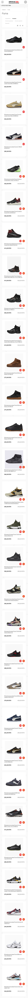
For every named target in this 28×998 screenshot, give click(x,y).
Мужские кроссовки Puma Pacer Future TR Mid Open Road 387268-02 (13, 503)
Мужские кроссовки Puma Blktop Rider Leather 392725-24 (13, 696)
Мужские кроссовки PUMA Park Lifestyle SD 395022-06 (12, 793)
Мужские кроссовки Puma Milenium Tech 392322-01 (13, 955)
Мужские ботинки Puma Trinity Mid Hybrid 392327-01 (12, 567)
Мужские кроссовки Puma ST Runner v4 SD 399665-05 (13, 729)
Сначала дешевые (9, 20)
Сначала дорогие (18, 20)
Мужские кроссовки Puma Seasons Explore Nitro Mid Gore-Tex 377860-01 (13, 341)
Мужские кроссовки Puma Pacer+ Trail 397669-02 (13, 664)
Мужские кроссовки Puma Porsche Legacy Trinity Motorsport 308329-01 (13, 890)
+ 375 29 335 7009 (6, 5)
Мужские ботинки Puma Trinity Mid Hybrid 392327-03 (12, 632)
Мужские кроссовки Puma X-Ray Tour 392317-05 (13, 987)
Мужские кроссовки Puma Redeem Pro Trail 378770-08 (13, 858)
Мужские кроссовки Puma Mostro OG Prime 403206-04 (13, 50)
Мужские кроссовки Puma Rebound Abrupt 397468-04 (13, 406)
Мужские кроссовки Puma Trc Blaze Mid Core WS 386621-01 (13, 470)
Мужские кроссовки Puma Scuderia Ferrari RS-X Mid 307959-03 (13, 244)
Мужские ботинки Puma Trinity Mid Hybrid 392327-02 (12, 535)
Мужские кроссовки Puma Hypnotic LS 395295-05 (13, 922)
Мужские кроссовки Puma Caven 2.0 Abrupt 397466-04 (13, 438)
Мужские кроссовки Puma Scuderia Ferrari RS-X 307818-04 (13, 212)
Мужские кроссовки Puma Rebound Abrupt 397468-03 (13, 373)
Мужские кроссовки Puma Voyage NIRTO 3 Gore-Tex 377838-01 (12, 826)
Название (7, 23)
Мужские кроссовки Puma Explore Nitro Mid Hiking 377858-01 (13, 309)
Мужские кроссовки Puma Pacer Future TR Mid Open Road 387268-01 (13, 599)
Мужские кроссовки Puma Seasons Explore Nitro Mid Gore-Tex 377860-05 (13, 276)
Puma (8, 9)
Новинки (14, 18)
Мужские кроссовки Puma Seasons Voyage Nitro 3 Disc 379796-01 (13, 179)
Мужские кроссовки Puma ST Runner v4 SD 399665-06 (13, 761)
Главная (4, 9)
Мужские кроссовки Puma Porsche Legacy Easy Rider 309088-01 (12, 83)
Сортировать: (8, 18)
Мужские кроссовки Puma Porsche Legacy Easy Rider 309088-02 (12, 115)
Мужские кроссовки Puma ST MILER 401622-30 (13, 147)
